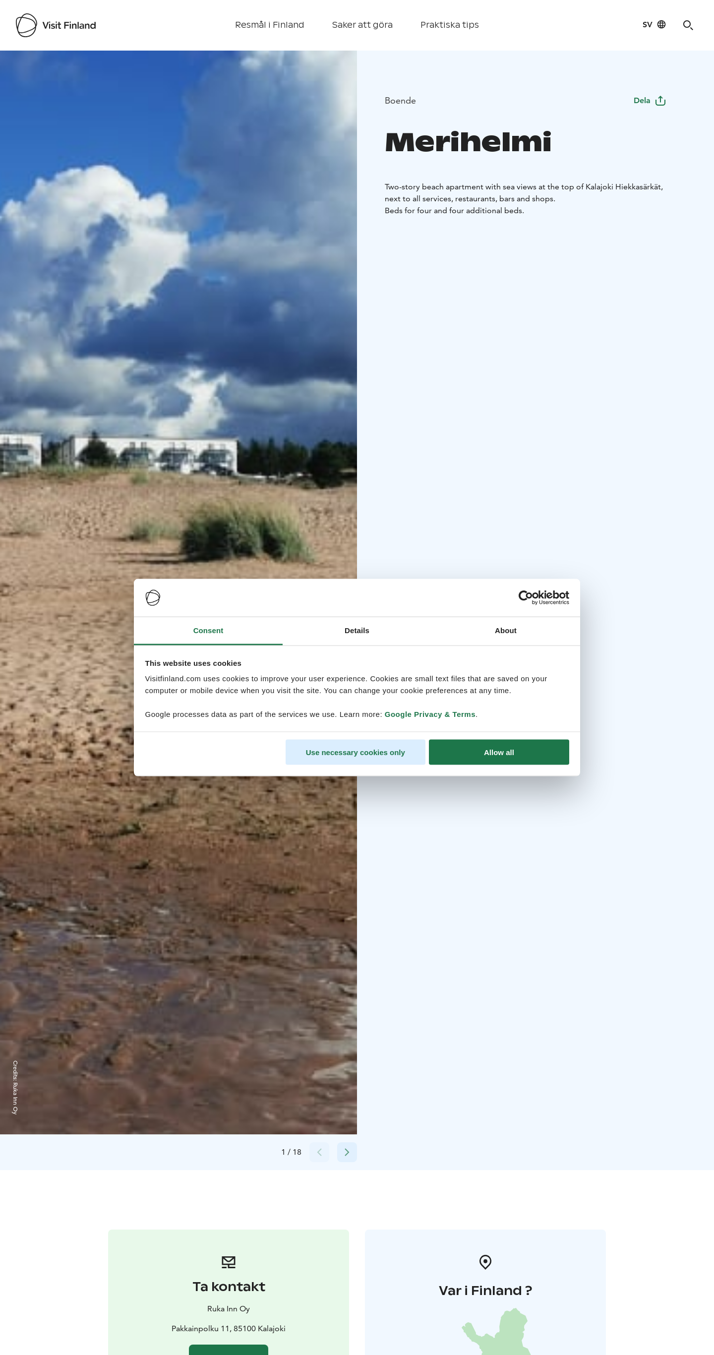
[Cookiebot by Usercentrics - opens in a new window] (525, 597)
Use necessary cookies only (355, 752)
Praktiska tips (449, 25)
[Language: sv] (654, 24)
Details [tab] (357, 630)
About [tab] (506, 630)
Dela (650, 100)
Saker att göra (362, 25)
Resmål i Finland (269, 25)
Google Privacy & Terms (430, 714)
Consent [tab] (208, 630)
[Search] (688, 25)
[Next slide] (347, 1152)
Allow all (499, 752)
